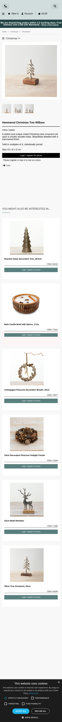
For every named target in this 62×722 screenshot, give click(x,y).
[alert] (31, 700)
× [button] (59, 682)
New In (15, 13)
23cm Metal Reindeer (14, 521)
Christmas (14, 32)
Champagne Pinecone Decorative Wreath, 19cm (26, 390)
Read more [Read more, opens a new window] (33, 693)
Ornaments (26, 32)
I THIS (6, 166)
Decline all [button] (40, 711)
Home (4, 32)
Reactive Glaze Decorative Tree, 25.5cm (23, 259)
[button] (31, 717)
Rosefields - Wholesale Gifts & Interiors (30, 7)
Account (29, 13)
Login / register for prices (31, 155)
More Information (50, 24)
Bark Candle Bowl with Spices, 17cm (21, 324)
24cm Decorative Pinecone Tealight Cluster (24, 455)
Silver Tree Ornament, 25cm (17, 586)
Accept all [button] (21, 711)
